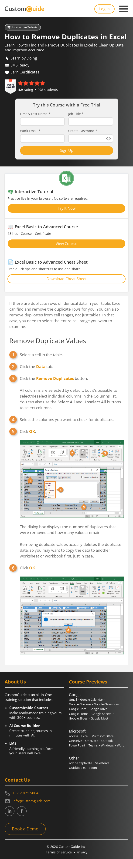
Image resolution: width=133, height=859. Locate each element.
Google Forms (78, 714)
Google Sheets (101, 714)
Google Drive (98, 709)
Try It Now (66, 208)
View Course (66, 243)
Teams (93, 745)
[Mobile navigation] (123, 9)
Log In (104, 8)
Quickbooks (77, 768)
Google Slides (78, 718)
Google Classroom (106, 704)
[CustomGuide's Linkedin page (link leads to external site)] (9, 811)
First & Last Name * (35, 114)
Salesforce (102, 763)
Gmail (73, 699)
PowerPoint (77, 745)
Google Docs (77, 709)
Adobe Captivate (80, 763)
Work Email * (30, 131)
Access (73, 736)
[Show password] (108, 138)
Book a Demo (25, 829)
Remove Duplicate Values (47, 340)
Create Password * (82, 131)
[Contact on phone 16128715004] (66, 793)
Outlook (107, 741)
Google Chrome (80, 704)
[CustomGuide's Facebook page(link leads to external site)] (22, 811)
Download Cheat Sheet (67, 278)
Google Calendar (91, 699)
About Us (15, 682)
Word (121, 745)
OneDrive (75, 741)
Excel (84, 736)
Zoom (93, 768)
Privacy (81, 852)
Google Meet (99, 718)
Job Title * (76, 114)
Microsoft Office (102, 736)
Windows (107, 745)
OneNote (91, 741)
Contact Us (17, 780)
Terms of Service (59, 852)
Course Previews (88, 682)
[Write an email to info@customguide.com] (66, 801)
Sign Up (66, 150)
